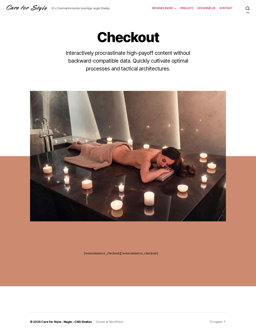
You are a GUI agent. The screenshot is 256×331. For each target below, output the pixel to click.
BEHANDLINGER (162, 8)
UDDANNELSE (206, 8)
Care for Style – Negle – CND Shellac (66, 321)
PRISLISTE (186, 8)
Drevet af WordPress (109, 321)
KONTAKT (226, 8)
